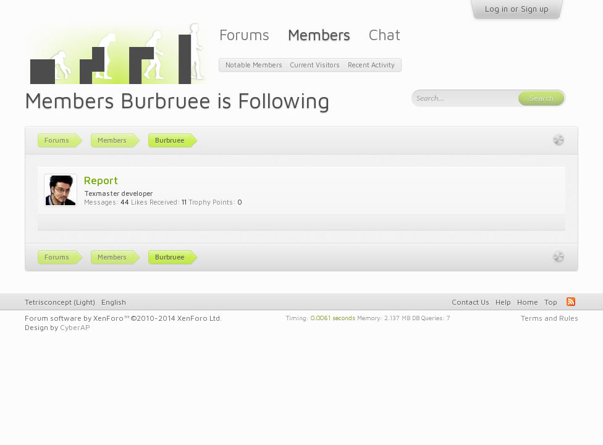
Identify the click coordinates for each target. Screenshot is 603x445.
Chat (384, 34)
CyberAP (75, 327)
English (113, 302)
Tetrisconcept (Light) (60, 302)
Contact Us (470, 302)
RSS (571, 301)
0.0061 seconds (333, 317)
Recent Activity (371, 65)
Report (101, 180)
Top (550, 302)
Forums (244, 34)
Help (503, 302)
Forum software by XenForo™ (123, 318)
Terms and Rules (549, 318)
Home (527, 302)
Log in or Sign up (517, 9)
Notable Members (254, 65)
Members (319, 34)
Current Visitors (315, 65)
